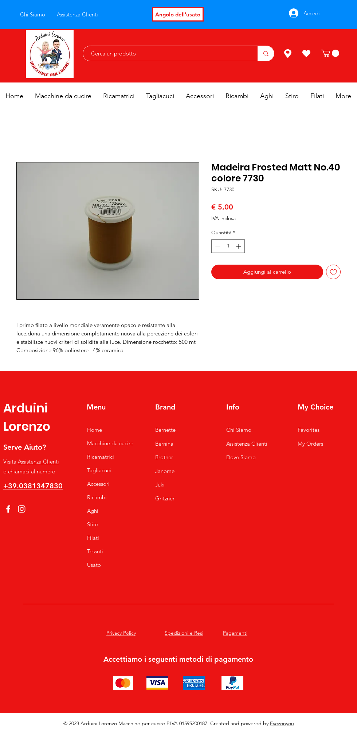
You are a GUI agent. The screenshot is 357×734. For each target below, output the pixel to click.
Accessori (98, 483)
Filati (93, 537)
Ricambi (97, 497)
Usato (94, 564)
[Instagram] (22, 509)
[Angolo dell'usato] (178, 14)
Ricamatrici (100, 456)
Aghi (92, 510)
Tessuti (95, 551)
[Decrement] (216, 246)
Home (94, 429)
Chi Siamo (238, 429)
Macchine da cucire (110, 443)
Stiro (92, 524)
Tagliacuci (99, 470)
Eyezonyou (282, 723)
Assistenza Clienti (38, 461)
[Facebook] (8, 509)
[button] (330, 53)
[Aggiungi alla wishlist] (333, 272)
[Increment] (239, 246)
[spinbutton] (228, 246)
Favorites (308, 429)
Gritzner (164, 498)
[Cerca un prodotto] (166, 53)
